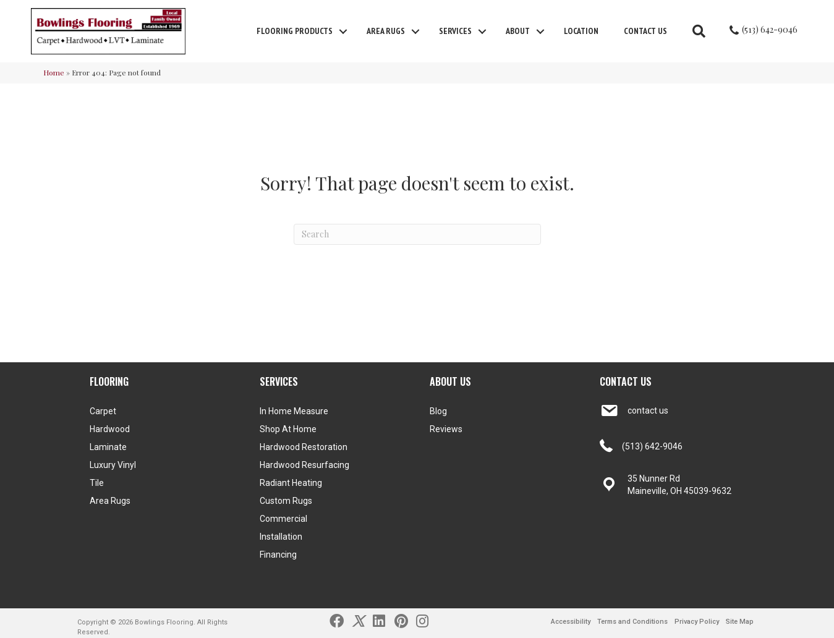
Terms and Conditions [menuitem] (632, 622)
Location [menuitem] (581, 30)
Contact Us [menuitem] (645, 30)
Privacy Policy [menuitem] (696, 622)
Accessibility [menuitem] (570, 622)
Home (53, 72)
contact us (648, 410)
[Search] (417, 234)
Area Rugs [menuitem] (386, 30)
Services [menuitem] (455, 30)
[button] (343, 31)
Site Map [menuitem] (740, 622)
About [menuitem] (518, 30)
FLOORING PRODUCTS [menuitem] (295, 30)
